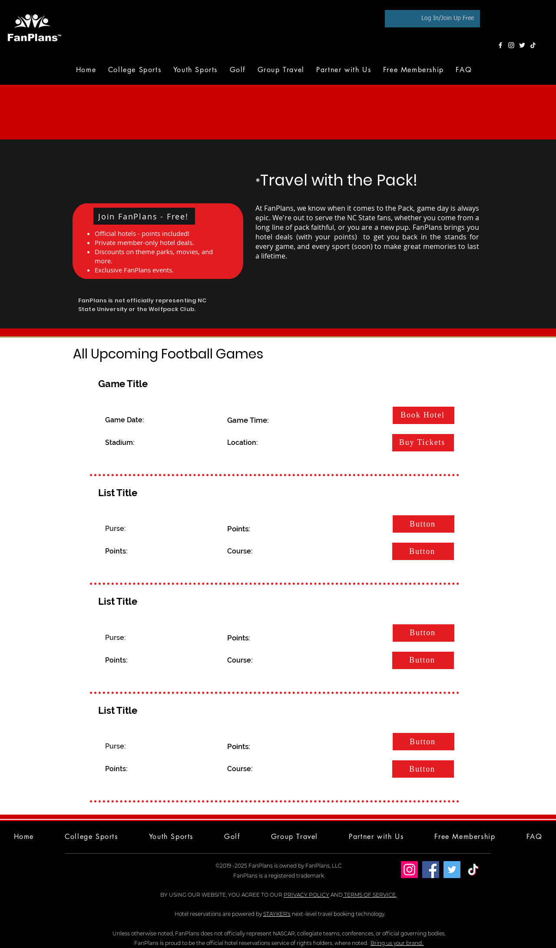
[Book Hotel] (423, 415)
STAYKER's (277, 914)
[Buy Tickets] (423, 442)
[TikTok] (533, 45)
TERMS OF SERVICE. (370, 895)
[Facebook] (500, 45)
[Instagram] (511, 45)
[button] (237, 70)
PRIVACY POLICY (306, 895)
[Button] (423, 524)
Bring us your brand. (397, 943)
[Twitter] (522, 45)
